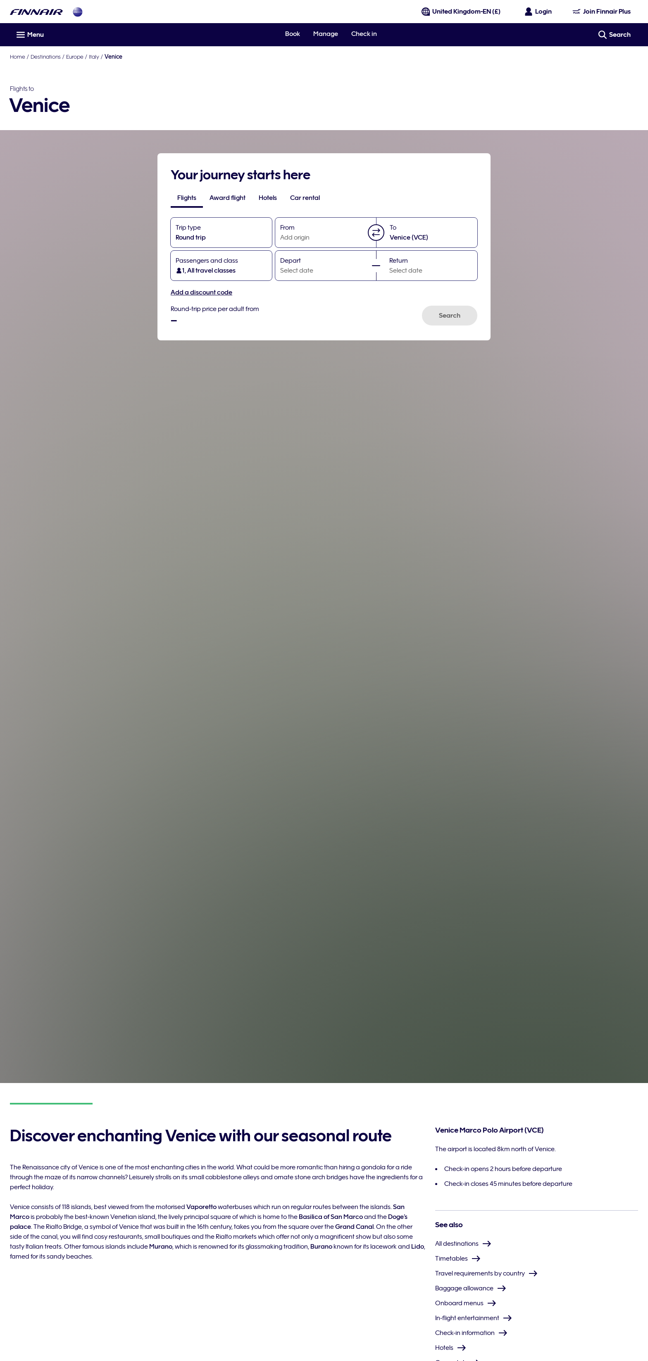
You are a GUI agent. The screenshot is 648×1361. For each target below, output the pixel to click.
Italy (94, 56)
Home (17, 56)
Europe (74, 56)
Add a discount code (201, 292)
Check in (364, 34)
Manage (325, 34)
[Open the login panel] (538, 11)
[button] (376, 232)
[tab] (187, 198)
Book (292, 34)
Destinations (46, 56)
